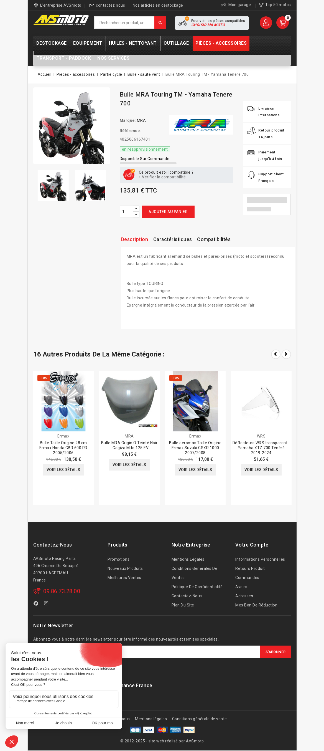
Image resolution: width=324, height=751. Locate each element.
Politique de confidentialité (197, 587)
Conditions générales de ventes (195, 573)
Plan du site (183, 605)
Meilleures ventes (124, 577)
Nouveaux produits (125, 568)
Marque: (128, 120)
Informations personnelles (260, 559)
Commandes (247, 577)
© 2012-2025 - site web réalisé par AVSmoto (162, 741)
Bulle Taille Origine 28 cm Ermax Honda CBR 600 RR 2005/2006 (63, 448)
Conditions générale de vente (199, 719)
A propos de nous (113, 719)
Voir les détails (63, 469)
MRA (141, 120)
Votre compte (252, 545)
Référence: (130, 130)
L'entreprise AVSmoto (60, 5)
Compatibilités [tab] (215, 239)
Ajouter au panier (168, 211)
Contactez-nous (52, 545)
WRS (261, 436)
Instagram (47, 604)
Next (286, 354)
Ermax (63, 436)
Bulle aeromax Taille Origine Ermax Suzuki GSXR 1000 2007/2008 (195, 448)
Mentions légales (188, 559)
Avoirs (241, 587)
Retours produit (250, 568)
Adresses (244, 596)
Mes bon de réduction (256, 605)
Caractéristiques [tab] (173, 239)
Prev (275, 354)
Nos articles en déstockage (158, 5)
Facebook (36, 604)
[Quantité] (126, 212)
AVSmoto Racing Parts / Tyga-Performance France (92, 685)
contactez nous (110, 5)
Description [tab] (135, 239)
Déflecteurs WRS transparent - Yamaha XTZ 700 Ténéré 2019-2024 (261, 448)
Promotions (118, 559)
